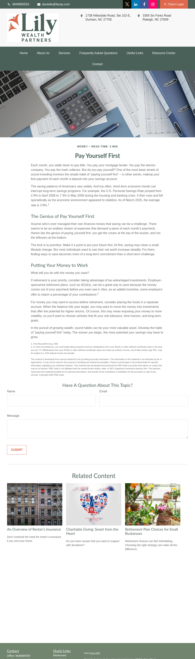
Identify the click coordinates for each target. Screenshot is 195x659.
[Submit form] (17, 450)
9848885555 (22, 655)
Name (11, 391)
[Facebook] (144, 4)
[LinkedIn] (135, 4)
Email (103, 391)
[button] (23, 53)
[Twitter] (127, 4)
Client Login (174, 4)
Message (13, 415)
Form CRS (95, 653)
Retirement (59, 655)
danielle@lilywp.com (53, 4)
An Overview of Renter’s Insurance (34, 529)
